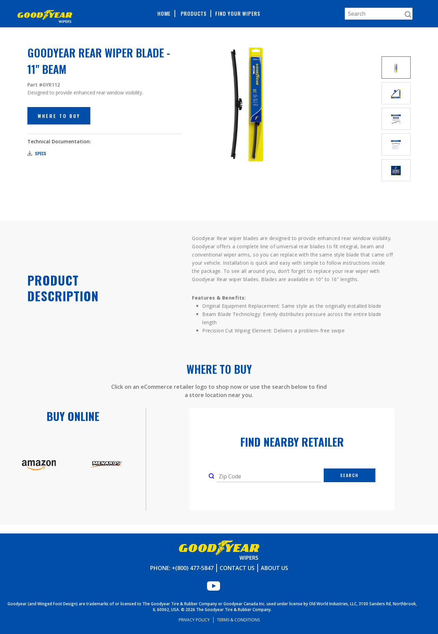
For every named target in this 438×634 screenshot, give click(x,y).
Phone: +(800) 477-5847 (182, 568)
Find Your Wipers (237, 13)
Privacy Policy (194, 620)
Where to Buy (59, 115)
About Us (274, 568)
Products (194, 13)
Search (349, 475)
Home (164, 13)
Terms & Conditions (238, 620)
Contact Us (237, 568)
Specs (36, 153)
